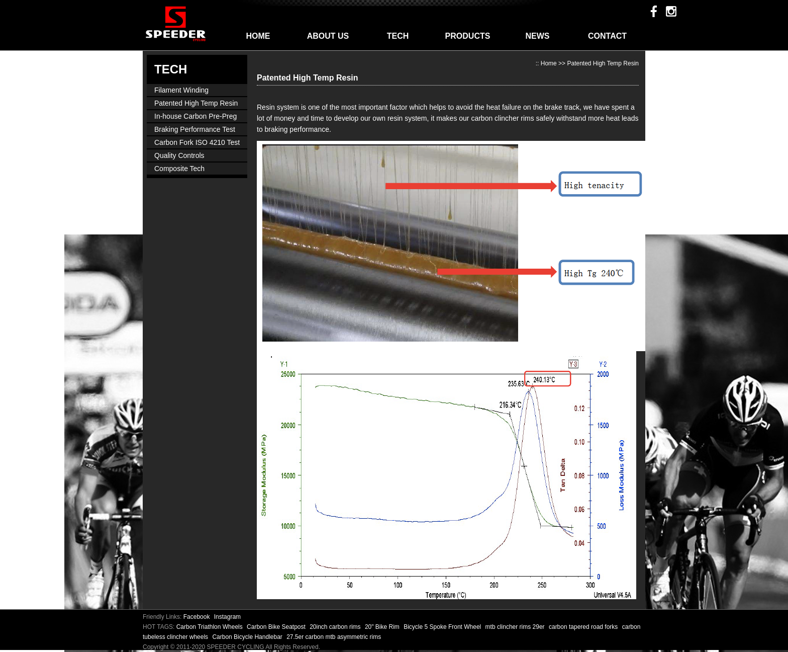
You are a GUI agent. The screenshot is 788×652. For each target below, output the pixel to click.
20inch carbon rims (336, 626)
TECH (398, 36)
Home (549, 63)
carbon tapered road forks (584, 626)
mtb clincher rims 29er (515, 626)
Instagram (227, 616)
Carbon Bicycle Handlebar (248, 636)
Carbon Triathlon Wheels (210, 626)
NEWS (538, 36)
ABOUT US (328, 36)
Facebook (196, 616)
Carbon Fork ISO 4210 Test (197, 142)
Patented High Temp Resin (196, 103)
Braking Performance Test (194, 129)
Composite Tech (179, 169)
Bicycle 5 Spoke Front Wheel (443, 626)
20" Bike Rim (383, 626)
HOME (258, 36)
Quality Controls (179, 155)
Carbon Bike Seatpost (277, 626)
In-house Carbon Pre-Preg (195, 116)
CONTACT (607, 36)
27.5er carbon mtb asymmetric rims (333, 636)
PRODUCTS (467, 36)
